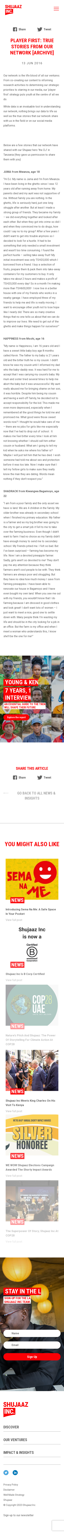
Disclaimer (9, 1489)
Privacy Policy (10, 1484)
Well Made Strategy (13, 1494)
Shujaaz (7, 1500)
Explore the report (16, 717)
